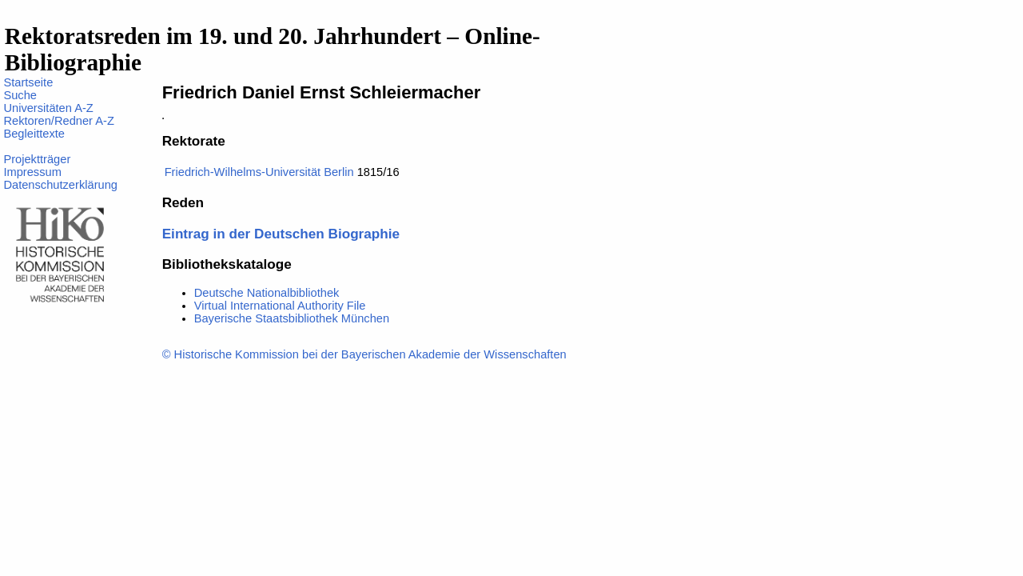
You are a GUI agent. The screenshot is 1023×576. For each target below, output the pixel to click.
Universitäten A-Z (48, 108)
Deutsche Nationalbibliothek (267, 292)
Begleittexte (34, 133)
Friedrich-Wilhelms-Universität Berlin (259, 172)
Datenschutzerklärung (60, 184)
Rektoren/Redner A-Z (58, 120)
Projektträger (36, 159)
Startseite (28, 82)
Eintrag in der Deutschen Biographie (281, 234)
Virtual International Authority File (280, 305)
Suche (20, 95)
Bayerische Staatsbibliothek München (291, 318)
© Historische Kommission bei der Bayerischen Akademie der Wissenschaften (364, 354)
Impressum (32, 172)
